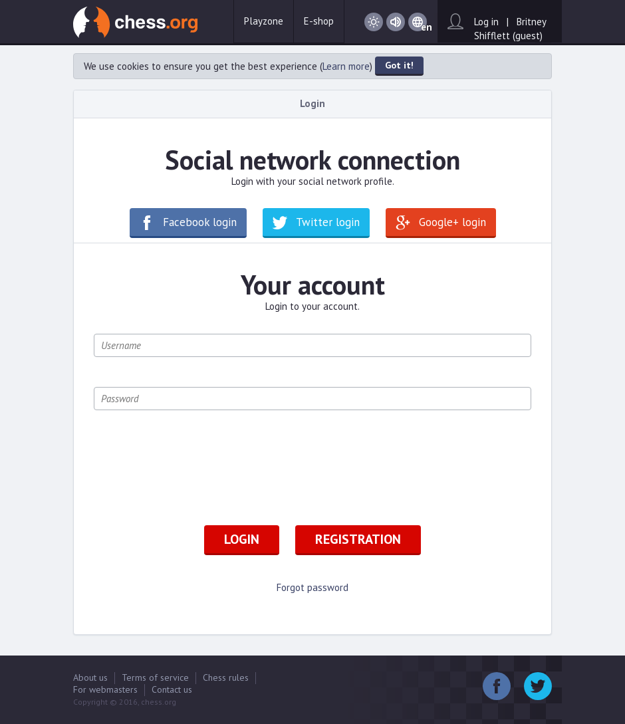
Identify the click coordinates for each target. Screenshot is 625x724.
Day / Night (373, 22)
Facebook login (200, 222)
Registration (358, 539)
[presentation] (195, 466)
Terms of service (155, 677)
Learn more (346, 66)
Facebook (497, 686)
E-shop (319, 21)
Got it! (399, 65)
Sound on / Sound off (395, 22)
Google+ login (452, 222)
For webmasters (105, 689)
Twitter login (328, 222)
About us (90, 677)
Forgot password (312, 587)
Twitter (538, 686)
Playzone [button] (263, 21)
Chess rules (226, 677)
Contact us (172, 689)
